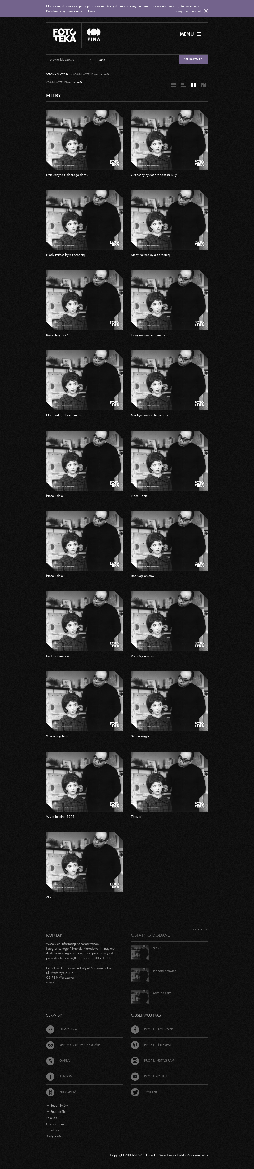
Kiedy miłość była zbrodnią (65, 255)
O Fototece (53, 1130)
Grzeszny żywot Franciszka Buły (154, 175)
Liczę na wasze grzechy (148, 335)
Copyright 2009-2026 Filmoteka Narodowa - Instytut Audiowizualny (159, 1155)
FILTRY (53, 95)
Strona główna (57, 74)
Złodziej (136, 816)
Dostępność (53, 1136)
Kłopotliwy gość (57, 335)
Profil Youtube (150, 1076)
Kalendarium (54, 1124)
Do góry (200, 929)
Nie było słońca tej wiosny (149, 415)
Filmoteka (61, 1029)
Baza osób (55, 1111)
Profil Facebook (152, 1029)
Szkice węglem (57, 736)
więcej (50, 982)
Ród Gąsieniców (142, 576)
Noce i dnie (54, 495)
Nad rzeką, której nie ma (64, 415)
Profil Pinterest (151, 1045)
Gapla (58, 1060)
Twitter (144, 1092)
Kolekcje (51, 1118)
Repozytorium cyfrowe (73, 1045)
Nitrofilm (61, 1092)
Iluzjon (59, 1076)
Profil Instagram (152, 1060)
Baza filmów (56, 1105)
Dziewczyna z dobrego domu (67, 175)
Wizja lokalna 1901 (60, 816)
